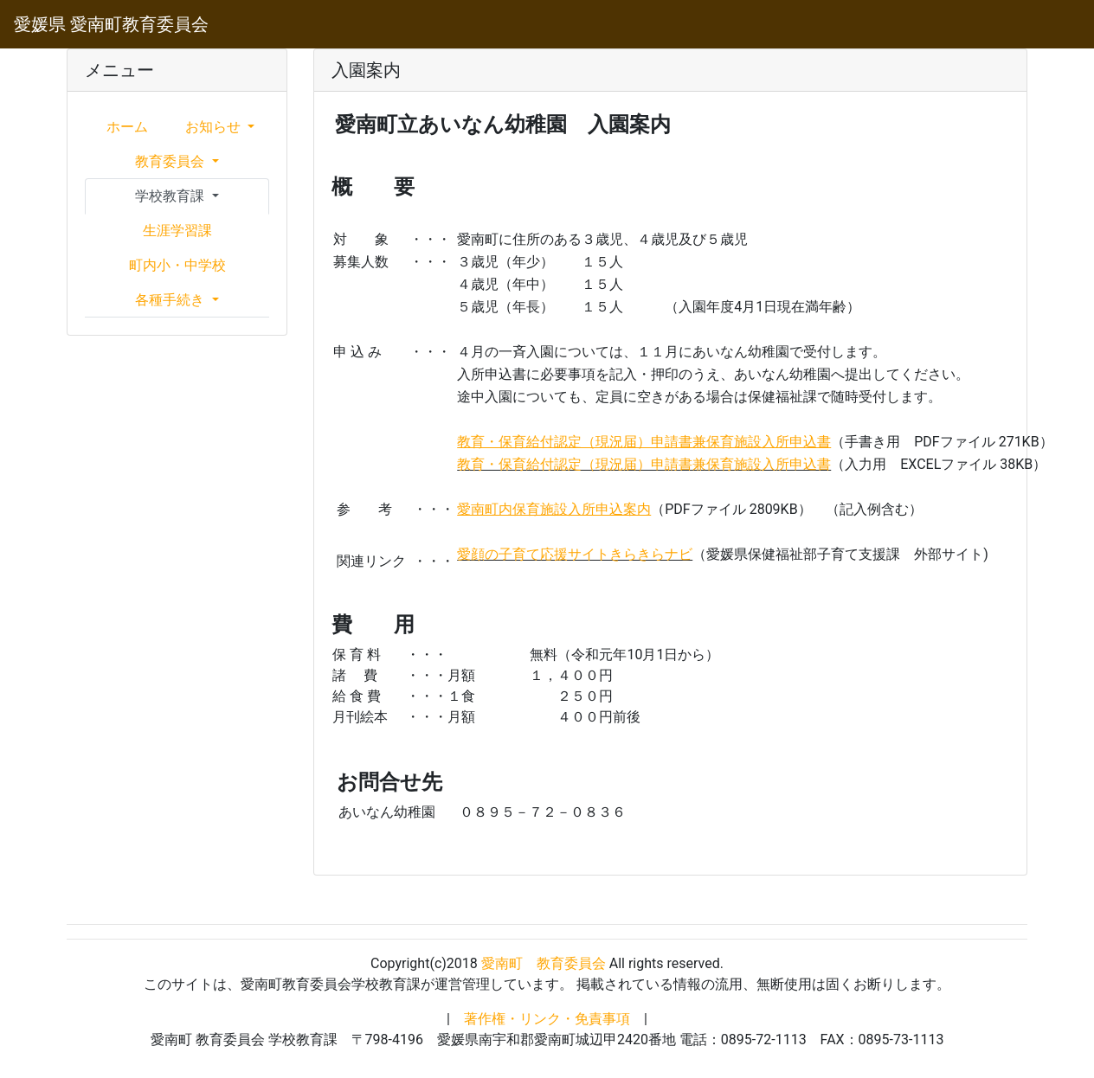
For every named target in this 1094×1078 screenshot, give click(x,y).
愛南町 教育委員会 (543, 963)
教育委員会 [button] (171, 161)
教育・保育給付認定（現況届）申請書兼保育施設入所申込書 (644, 464)
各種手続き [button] (171, 300)
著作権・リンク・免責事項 (547, 1019)
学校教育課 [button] (171, 196)
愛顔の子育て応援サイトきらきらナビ (574, 554)
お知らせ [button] (214, 127)
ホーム (127, 127)
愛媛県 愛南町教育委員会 (111, 24)
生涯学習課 (177, 230)
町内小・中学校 (177, 265)
